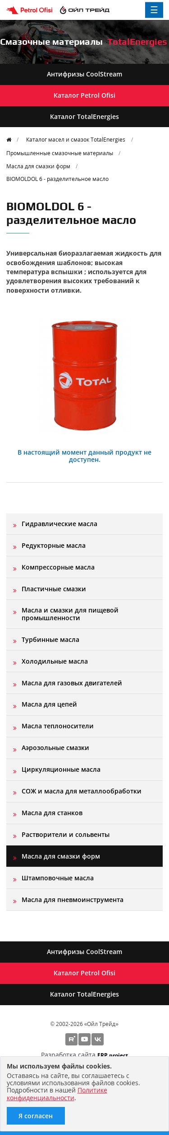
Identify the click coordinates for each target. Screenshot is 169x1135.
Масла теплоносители (58, 726)
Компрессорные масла (58, 567)
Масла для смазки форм (38, 166)
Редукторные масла (54, 545)
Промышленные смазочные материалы (59, 153)
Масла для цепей (49, 704)
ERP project (112, 1055)
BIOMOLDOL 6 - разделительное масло (57, 178)
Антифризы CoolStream (84, 74)
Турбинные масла (50, 639)
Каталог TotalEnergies (84, 116)
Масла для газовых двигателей (72, 683)
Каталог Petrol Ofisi (84, 95)
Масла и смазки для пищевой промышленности (70, 614)
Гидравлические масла (59, 523)
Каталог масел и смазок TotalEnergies (75, 139)
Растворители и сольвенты (66, 834)
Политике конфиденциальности (57, 1094)
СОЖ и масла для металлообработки (82, 791)
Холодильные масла (55, 661)
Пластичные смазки (54, 588)
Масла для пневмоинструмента (72, 899)
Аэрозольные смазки (55, 747)
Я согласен (35, 1115)
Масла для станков (52, 812)
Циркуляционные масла (61, 769)
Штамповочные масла (58, 878)
